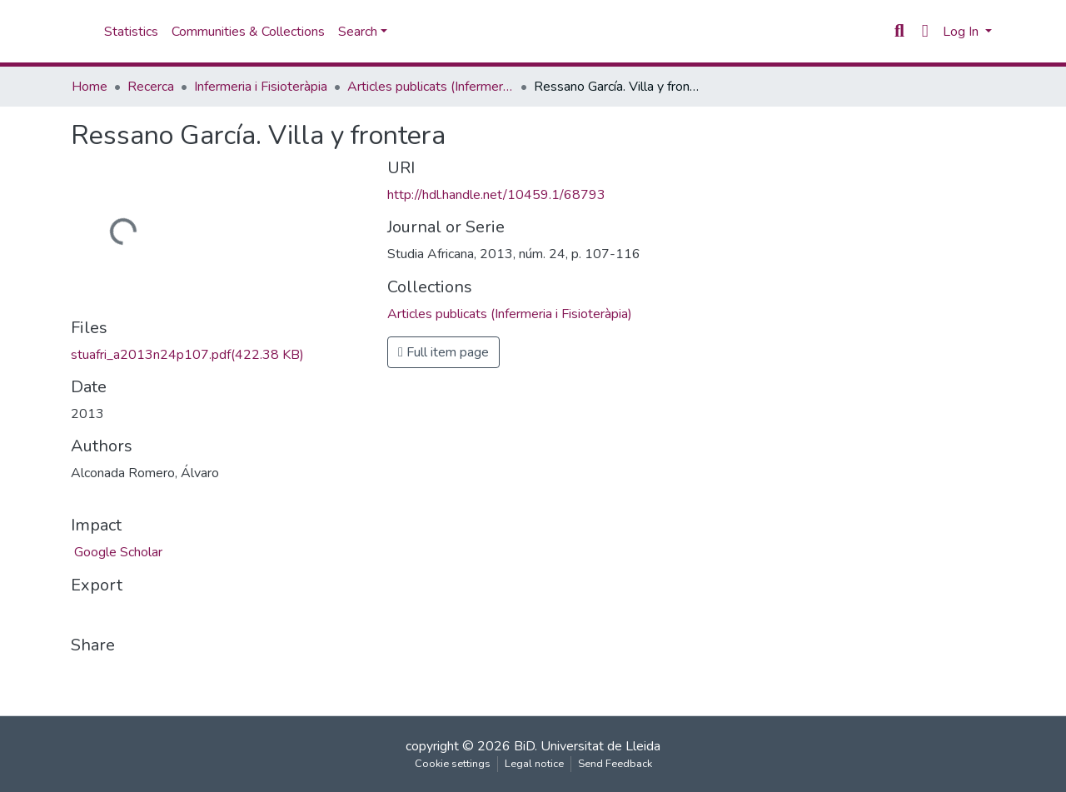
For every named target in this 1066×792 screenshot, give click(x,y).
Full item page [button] (443, 352)
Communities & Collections (248, 31)
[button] (924, 32)
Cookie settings (453, 763)
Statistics (131, 31)
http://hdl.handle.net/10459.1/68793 (496, 195)
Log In (962, 31)
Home (89, 86)
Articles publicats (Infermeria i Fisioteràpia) (430, 86)
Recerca (150, 86)
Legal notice (534, 763)
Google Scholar (116, 552)
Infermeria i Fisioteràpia (260, 86)
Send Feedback (615, 763)
